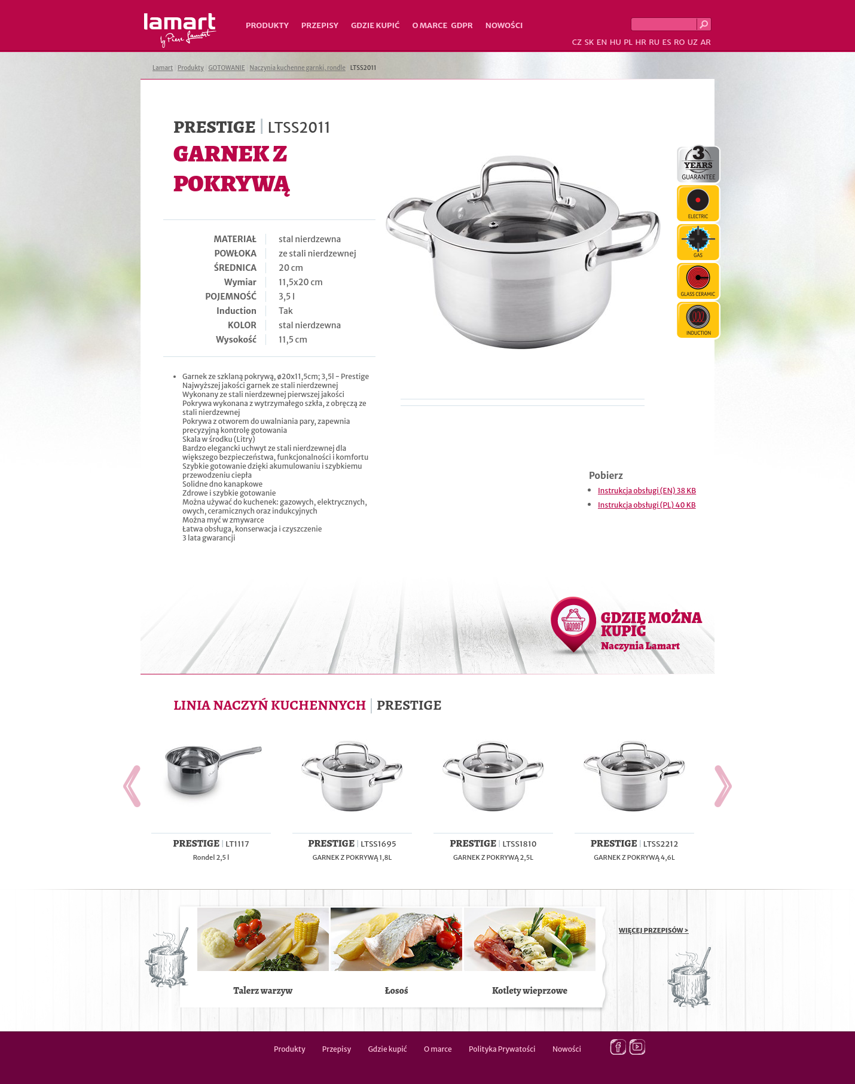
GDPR (462, 25)
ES (666, 42)
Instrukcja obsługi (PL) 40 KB (647, 504)
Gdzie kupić (375, 25)
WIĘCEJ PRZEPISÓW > (654, 930)
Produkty (267, 25)
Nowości (504, 25)
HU (615, 42)
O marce (429, 25)
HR (640, 42)
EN (602, 42)
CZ (577, 42)
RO (679, 42)
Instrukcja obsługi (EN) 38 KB (647, 490)
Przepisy (319, 25)
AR (705, 42)
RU (654, 42)
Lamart (180, 30)
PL (628, 42)
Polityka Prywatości (502, 1049)
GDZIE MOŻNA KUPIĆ (651, 630)
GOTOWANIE (227, 68)
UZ (693, 42)
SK (589, 42)
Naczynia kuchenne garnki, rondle (298, 68)
